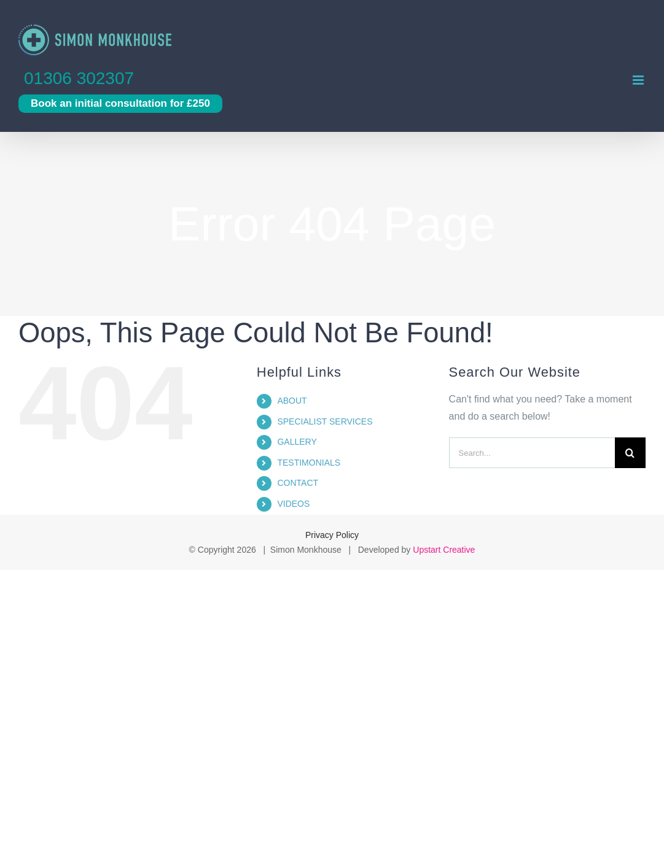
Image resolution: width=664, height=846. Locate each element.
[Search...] (532, 452)
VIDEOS (293, 504)
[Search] (630, 452)
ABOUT (292, 401)
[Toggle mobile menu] (639, 80)
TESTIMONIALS (308, 462)
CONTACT (297, 483)
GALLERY (296, 442)
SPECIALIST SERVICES (324, 421)
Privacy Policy (332, 535)
